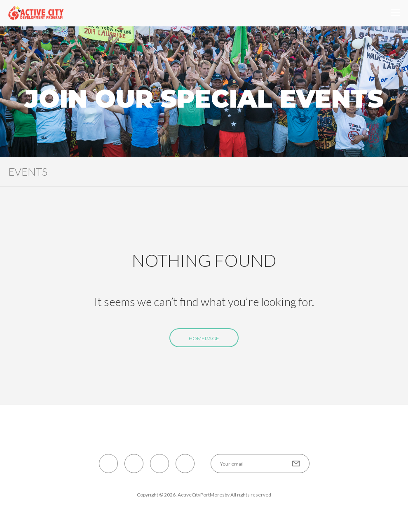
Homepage (204, 338)
